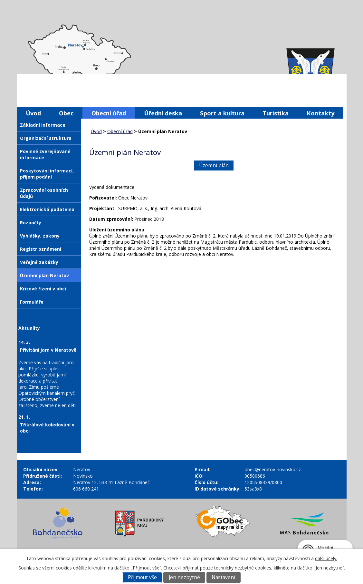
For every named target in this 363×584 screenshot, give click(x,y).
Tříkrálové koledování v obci (47, 428)
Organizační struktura (46, 138)
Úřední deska (163, 113)
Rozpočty (30, 222)
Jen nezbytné (184, 577)
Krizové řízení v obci (43, 289)
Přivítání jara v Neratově (48, 350)
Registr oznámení (40, 249)
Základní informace (42, 125)
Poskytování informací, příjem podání (47, 174)
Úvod (33, 113)
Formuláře (31, 302)
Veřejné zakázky (39, 262)
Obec (66, 113)
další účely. (326, 558)
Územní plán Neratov (44, 275)
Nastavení (223, 577)
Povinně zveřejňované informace (45, 154)
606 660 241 (86, 489)
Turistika (276, 113)
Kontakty (320, 113)
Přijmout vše (142, 577)
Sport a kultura (222, 113)
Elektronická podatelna (47, 209)
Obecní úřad (108, 113)
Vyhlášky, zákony (40, 236)
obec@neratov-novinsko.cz (272, 469)
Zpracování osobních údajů (44, 193)
